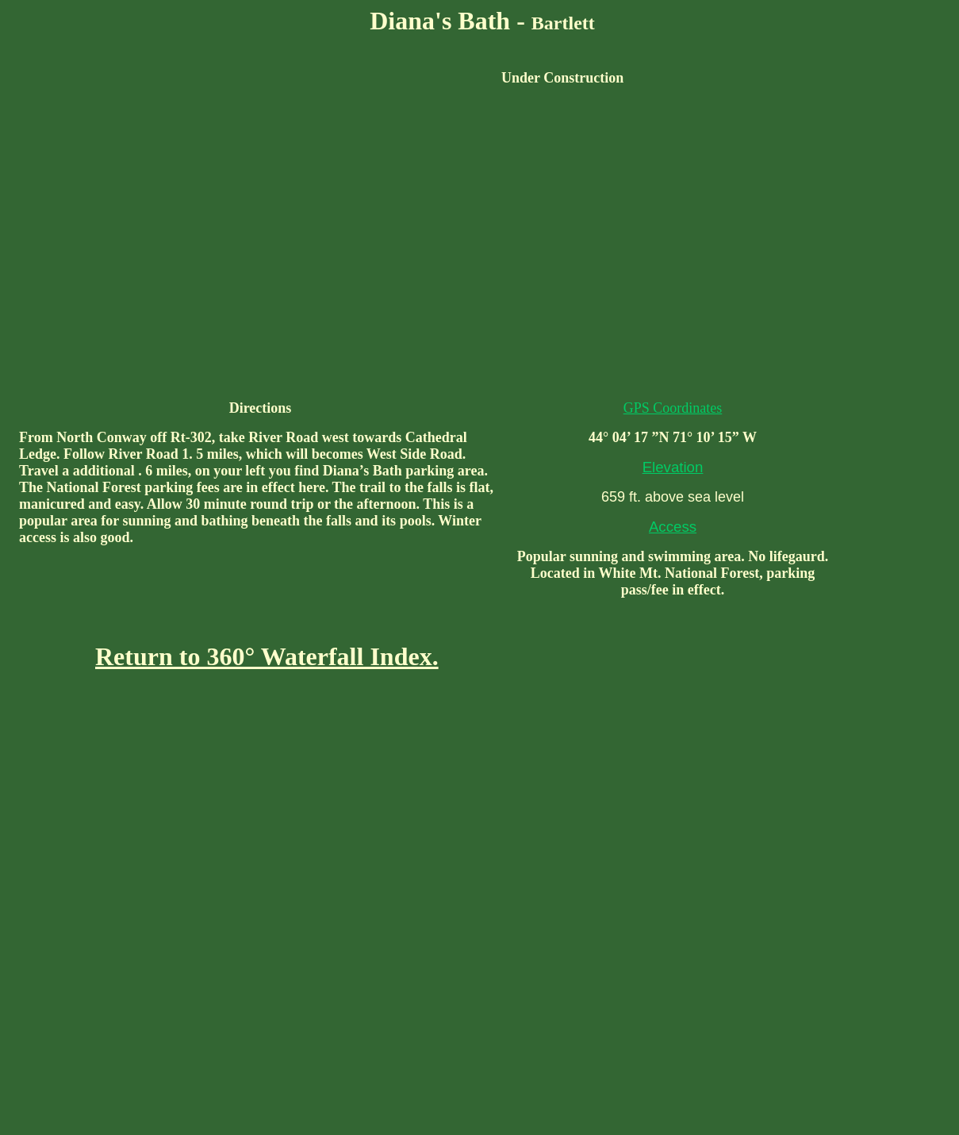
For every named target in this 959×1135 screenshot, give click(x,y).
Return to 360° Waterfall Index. (267, 656)
